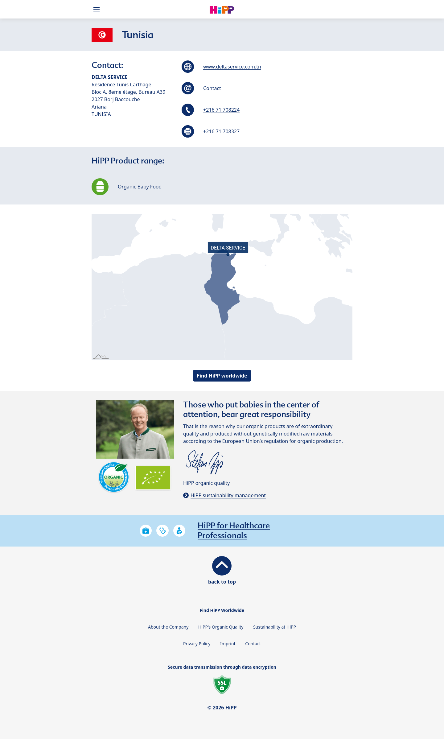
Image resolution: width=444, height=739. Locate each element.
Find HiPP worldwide (222, 375)
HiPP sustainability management (228, 495)
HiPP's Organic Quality (221, 627)
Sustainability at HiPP (274, 627)
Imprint (228, 643)
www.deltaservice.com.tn (232, 66)
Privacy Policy (196, 643)
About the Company (168, 627)
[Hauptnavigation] (98, 9)
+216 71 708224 (221, 109)
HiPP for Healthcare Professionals (234, 530)
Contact (212, 88)
